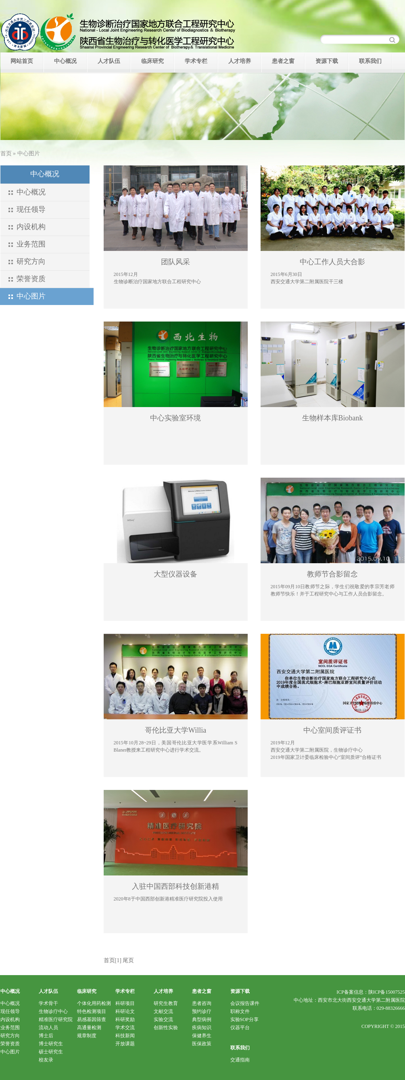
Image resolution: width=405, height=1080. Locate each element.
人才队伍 (109, 61)
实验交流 (163, 1019)
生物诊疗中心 (53, 1011)
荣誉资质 (31, 279)
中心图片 (10, 1052)
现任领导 (31, 209)
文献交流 (163, 1011)
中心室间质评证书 (332, 730)
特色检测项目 (91, 1011)
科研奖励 (125, 1019)
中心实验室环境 (175, 418)
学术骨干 (48, 1003)
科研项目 (125, 1003)
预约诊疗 (201, 1011)
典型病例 (201, 1019)
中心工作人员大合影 (332, 262)
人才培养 (239, 61)
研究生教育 (166, 1003)
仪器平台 (240, 1027)
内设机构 (31, 227)
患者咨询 (201, 1003)
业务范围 (31, 244)
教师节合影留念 (332, 574)
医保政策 (201, 1044)
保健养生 (201, 1035)
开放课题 (125, 1044)
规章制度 (86, 1035)
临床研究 (152, 61)
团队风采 (175, 262)
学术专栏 (196, 61)
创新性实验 (166, 1027)
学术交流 (125, 1027)
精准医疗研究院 (56, 1019)
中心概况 (65, 61)
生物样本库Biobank (332, 418)
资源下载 (326, 61)
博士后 (46, 1035)
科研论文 (125, 1011)
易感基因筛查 (91, 1019)
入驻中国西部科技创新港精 (175, 886)
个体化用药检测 (94, 1003)
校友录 (46, 1060)
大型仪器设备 (175, 574)
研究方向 (31, 261)
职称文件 (240, 1011)
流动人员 (48, 1027)
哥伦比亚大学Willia (175, 730)
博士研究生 (51, 1044)
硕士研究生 (51, 1052)
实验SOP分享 (244, 1019)
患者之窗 (283, 61)
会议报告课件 (244, 1003)
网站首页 (21, 61)
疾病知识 (201, 1027)
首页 (6, 153)
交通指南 (240, 1060)
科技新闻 (125, 1035)
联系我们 (370, 61)
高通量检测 (89, 1027)
